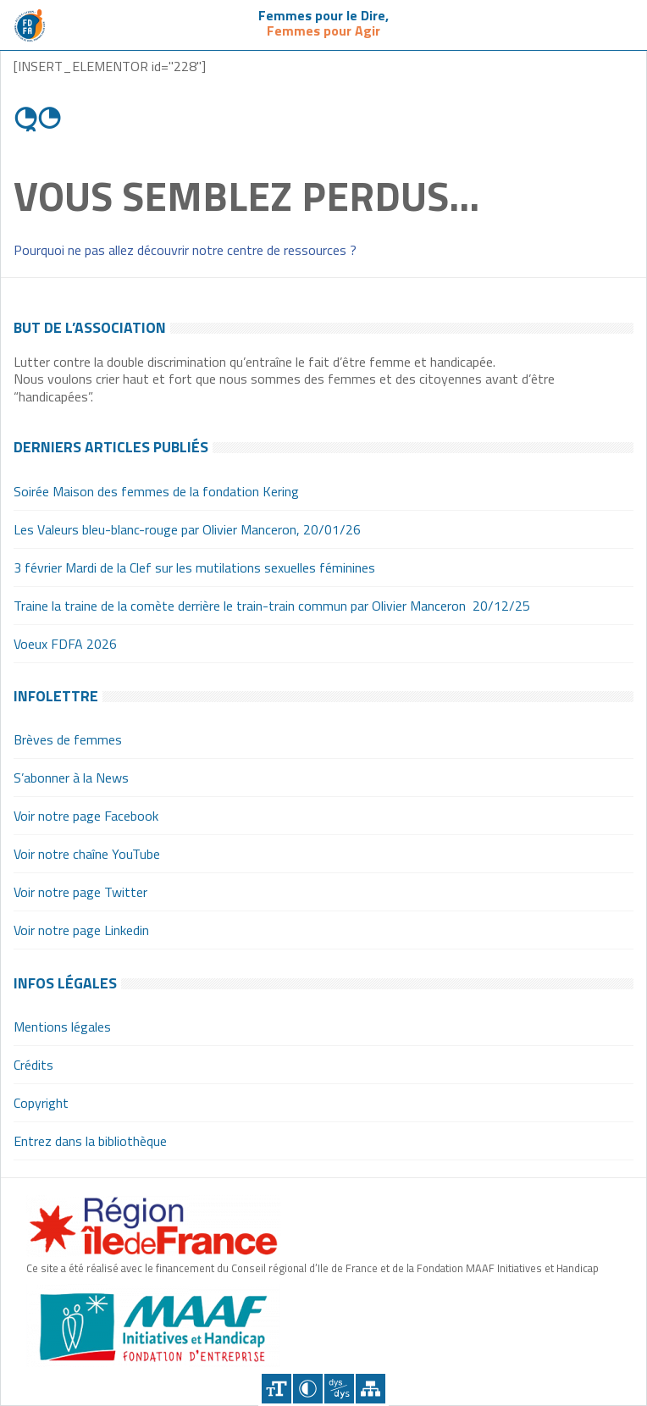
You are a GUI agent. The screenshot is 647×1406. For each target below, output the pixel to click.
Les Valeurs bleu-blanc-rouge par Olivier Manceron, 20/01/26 (187, 529)
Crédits (33, 1064)
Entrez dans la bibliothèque (90, 1141)
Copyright (41, 1103)
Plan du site (370, 1388)
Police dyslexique (339, 1388)
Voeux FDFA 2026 (65, 644)
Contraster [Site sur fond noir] (308, 1388)
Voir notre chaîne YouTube (87, 854)
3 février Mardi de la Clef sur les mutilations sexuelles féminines (194, 567)
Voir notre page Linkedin (81, 930)
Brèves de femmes (68, 739)
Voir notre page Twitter (80, 892)
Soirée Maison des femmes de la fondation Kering (156, 491)
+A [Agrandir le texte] (276, 1388)
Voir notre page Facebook (86, 815)
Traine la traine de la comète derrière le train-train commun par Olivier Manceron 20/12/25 (272, 605)
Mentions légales (62, 1026)
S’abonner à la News (71, 777)
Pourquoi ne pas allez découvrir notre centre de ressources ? (185, 250)
